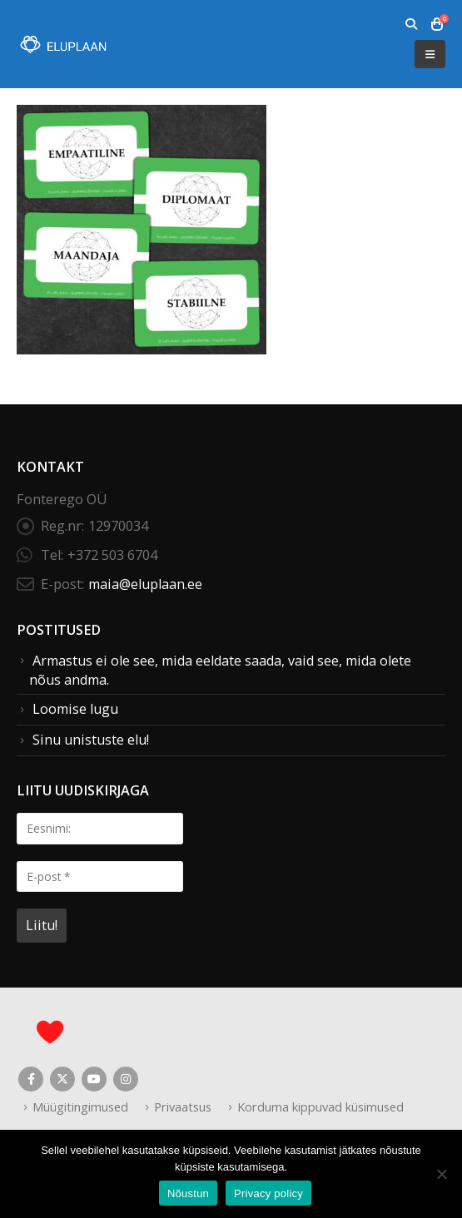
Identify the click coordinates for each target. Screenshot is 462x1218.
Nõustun (188, 1193)
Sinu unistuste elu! (90, 739)
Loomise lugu (75, 709)
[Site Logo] (62, 44)
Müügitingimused (80, 1106)
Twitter (62, 1079)
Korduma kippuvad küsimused (320, 1106)
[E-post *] (100, 876)
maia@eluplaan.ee (145, 584)
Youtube (94, 1079)
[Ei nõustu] (441, 1174)
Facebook (30, 1079)
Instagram (125, 1079)
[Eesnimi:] (100, 828)
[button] (411, 24)
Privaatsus (182, 1106)
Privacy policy (268, 1193)
